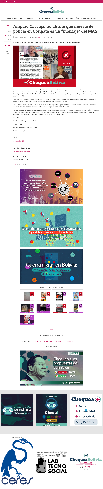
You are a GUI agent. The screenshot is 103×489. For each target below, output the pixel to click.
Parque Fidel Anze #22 (86, 462)
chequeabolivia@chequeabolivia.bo (85, 464)
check (7, 25)
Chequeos (11, 18)
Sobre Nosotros (88, 18)
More (51, 329)
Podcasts (59, 18)
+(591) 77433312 (86, 466)
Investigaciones (45, 18)
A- (5, 45)
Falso (39, 37)
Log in (15, 164)
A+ (9, 46)
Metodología (72, 18)
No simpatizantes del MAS (22, 151)
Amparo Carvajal (19, 141)
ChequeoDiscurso (27, 18)
